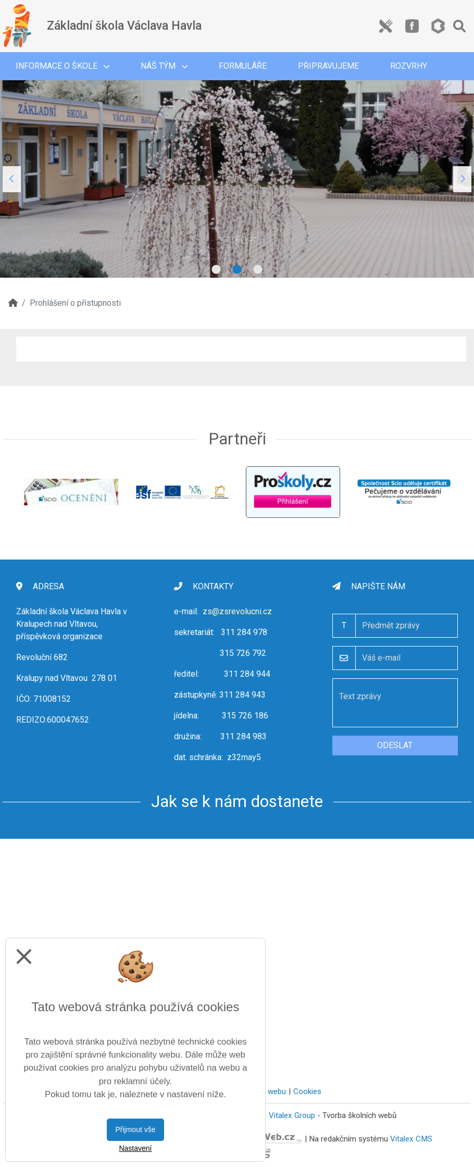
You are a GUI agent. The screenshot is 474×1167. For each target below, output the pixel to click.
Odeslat (395, 745)
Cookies (307, 1091)
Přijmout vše (135, 1129)
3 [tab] (258, 270)
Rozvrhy (408, 66)
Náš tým (164, 66)
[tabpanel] (237, 179)
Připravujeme (328, 66)
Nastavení (135, 1148)
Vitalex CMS (411, 1139)
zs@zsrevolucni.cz (237, 611)
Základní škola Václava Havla (124, 26)
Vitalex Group (292, 1115)
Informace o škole (62, 66)
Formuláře (243, 66)
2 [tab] (237, 270)
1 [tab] (216, 270)
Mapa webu (266, 1091)
